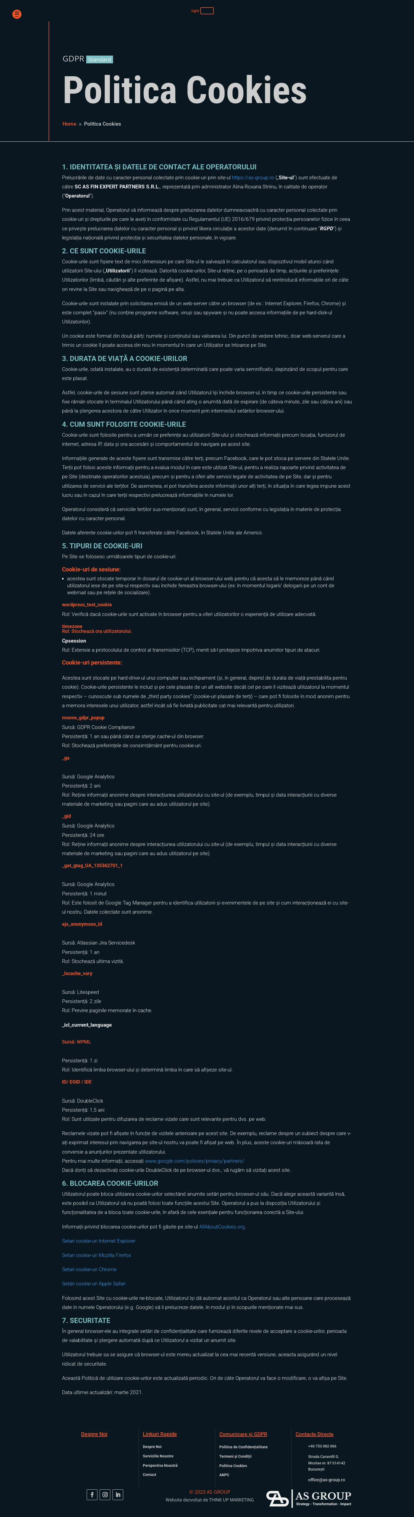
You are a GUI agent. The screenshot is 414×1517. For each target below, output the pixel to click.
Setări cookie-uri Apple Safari (94, 1284)
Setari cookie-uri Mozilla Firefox (96, 1255)
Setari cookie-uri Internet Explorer (98, 1241)
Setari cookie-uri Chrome (89, 1269)
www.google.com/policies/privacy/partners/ (195, 1161)
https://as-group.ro (253, 177)
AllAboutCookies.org (222, 1227)
